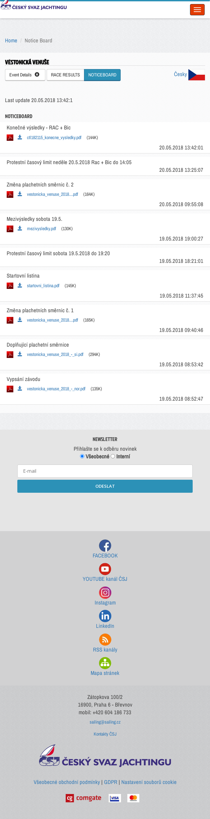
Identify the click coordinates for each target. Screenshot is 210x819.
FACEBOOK (105, 549)
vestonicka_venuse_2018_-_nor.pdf (51, 389)
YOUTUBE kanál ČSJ (105, 572)
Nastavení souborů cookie (149, 782)
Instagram (105, 596)
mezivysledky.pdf (37, 229)
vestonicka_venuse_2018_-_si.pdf (50, 354)
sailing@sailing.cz (105, 722)
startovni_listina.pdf (38, 286)
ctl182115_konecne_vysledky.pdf (49, 137)
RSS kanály (105, 643)
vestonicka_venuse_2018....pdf (48, 194)
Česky (189, 74)
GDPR (110, 782)
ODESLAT (105, 486)
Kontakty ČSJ (105, 734)
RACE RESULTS (65, 75)
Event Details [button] (24, 75)
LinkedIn (105, 620)
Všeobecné (94, 456)
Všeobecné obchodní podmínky (67, 782)
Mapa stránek (105, 667)
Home (11, 40)
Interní (120, 456)
